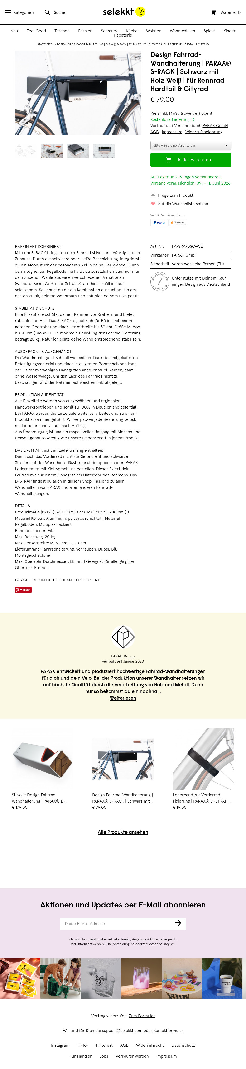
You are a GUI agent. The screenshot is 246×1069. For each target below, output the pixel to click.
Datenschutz (183, 1045)
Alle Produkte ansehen (123, 832)
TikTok (82, 1045)
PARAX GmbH (215, 126)
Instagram (60, 1045)
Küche (132, 31)
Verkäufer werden (132, 1056)
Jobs (103, 1056)
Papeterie (123, 35)
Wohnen (153, 31)
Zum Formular (142, 1016)
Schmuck (109, 31)
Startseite (44, 44)
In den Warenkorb (194, 160)
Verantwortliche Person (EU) (198, 264)
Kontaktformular (168, 1031)
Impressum (166, 1056)
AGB (124, 1045)
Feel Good (36, 31)
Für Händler (80, 1056)
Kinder (229, 31)
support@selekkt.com (122, 1031)
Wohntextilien (182, 31)
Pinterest (104, 1045)
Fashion (85, 31)
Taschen (62, 31)
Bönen (129, 656)
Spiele (209, 31)
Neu (14, 31)
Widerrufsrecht (150, 1045)
